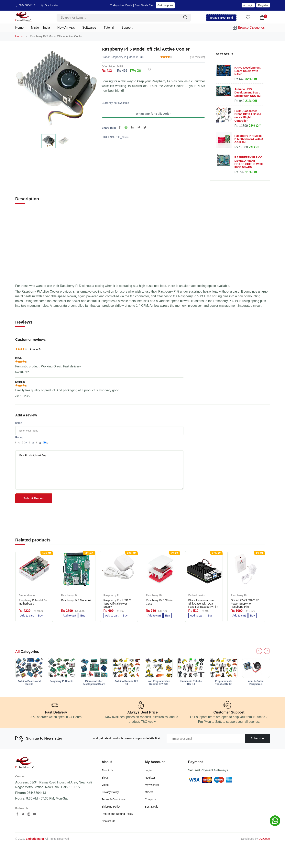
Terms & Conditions (114, 799)
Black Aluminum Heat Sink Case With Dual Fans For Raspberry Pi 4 (203, 603)
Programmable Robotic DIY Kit (223, 682)
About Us (107, 770)
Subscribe (257, 738)
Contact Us (108, 821)
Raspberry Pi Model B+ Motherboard (33, 602)
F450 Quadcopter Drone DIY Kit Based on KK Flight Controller (248, 115)
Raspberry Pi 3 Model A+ (76, 600)
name (18, 422)
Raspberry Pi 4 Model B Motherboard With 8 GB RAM (249, 139)
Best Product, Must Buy (99, 470)
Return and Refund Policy (117, 813)
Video (105, 784)
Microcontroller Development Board (93, 682)
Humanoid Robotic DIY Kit (191, 682)
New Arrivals (66, 27)
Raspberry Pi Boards (61, 681)
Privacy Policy (110, 792)
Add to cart (27, 615)
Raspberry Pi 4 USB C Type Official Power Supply (117, 603)
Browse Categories (249, 28)
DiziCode (264, 838)
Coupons (150, 799)
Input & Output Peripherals (255, 682)
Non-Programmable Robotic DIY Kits (159, 682)
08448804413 (27, 5)
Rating (19, 437)
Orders (149, 792)
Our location (52, 5)
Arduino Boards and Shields (29, 682)
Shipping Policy (111, 806)
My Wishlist (152, 784)
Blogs (105, 777)
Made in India (40, 27)
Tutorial (109, 27)
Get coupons (165, 5)
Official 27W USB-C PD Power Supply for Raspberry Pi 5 (245, 603)
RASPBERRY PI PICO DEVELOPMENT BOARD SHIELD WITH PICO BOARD (249, 162)
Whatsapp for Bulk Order (153, 113)
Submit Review (33, 498)
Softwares (89, 27)
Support (127, 27)
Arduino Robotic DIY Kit (126, 682)
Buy (40, 615)
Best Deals (151, 806)
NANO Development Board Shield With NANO (248, 71)
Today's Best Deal (221, 17)
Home (19, 27)
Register (263, 5)
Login (248, 5)
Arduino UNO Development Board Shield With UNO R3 (248, 92)
